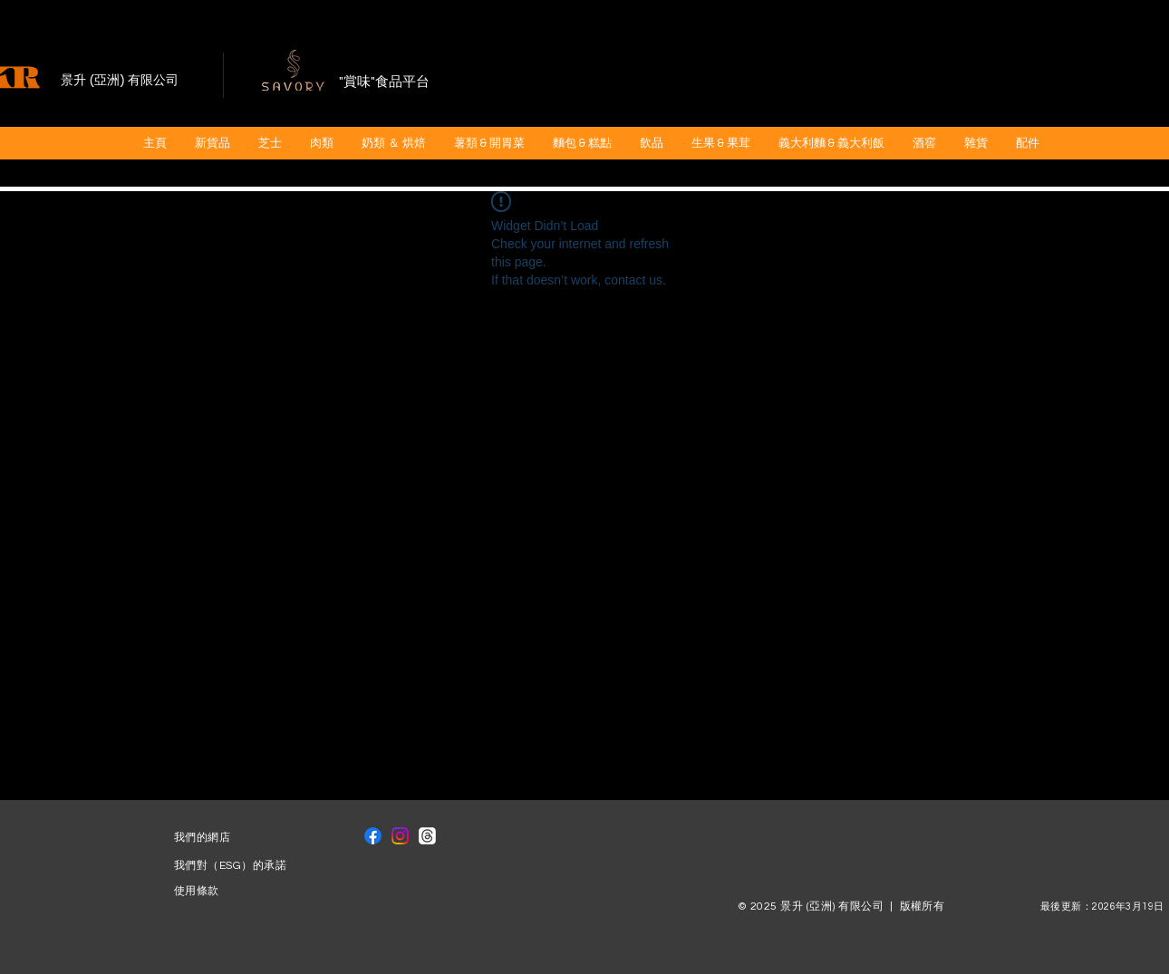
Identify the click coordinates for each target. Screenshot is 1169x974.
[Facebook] (373, 836)
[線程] (427, 836)
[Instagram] (400, 836)
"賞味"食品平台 (384, 82)
